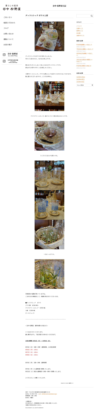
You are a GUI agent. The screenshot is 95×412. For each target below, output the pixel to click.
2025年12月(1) (80, 77)
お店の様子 (8, 44)
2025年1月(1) (80, 82)
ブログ (6, 28)
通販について (9, 39)
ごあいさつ (8, 17)
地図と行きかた (9, 22)
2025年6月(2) (80, 79)
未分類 (78, 33)
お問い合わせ (9, 33)
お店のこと (79, 28)
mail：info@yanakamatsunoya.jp (47, 394)
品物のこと (71, 383)
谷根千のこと (80, 35)
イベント (79, 26)
